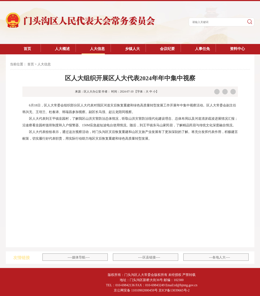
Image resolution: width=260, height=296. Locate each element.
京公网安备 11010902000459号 (135, 290)
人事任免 (202, 49)
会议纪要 (167, 49)
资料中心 (237, 49)
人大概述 (62, 49)
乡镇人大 (132, 49)
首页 (27, 49)
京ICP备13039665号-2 (174, 290)
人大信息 (97, 49)
